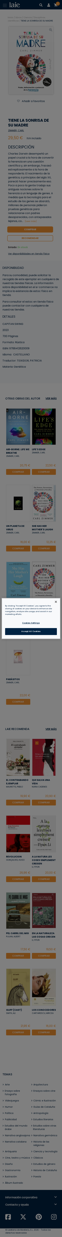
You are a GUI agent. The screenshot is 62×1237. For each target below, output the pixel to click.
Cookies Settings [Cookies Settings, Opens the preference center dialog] (31, 623)
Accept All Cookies (31, 631)
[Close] (56, 601)
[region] (30, 618)
